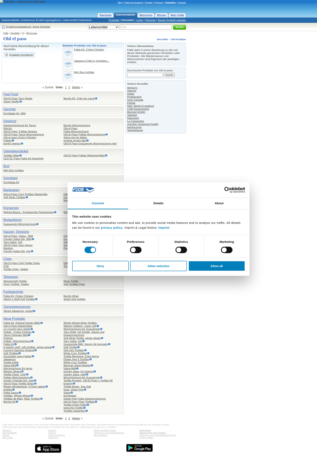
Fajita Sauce (10, 392)
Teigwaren (10, 277)
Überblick (6, 430)
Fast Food (10, 94)
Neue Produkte (14, 318)
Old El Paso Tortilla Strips (18, 383)
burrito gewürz (11, 143)
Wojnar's (132, 87)
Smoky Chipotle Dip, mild (18, 380)
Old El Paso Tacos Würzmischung (23, 134)
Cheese (8, 338)
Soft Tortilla (70, 347)
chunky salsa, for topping (78, 371)
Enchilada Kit (11, 182)
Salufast (132, 115)
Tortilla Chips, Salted (15, 269)
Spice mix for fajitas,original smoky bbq (75, 139)
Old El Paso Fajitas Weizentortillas (84, 155)
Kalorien (52, 430)
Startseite (105, 15)
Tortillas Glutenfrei (74, 410)
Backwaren (11, 190)
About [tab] (219, 203)
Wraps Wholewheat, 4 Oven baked (24, 386)
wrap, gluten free (73, 389)
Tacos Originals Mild (15, 335)
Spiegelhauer (135, 130)
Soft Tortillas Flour (74, 284)
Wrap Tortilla (70, 281)
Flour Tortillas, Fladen (16, 284)
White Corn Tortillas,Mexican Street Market (76, 364)
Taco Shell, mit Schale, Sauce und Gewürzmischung (83, 334)
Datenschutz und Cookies (152, 433)
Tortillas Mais (11, 155)
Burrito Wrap (71, 296)
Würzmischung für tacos (17, 368)
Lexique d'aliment (56, 435)
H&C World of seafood (140, 105)
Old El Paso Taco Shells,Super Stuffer (18, 100)
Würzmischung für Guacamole (81, 329)
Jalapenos (9, 359)
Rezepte (151, 20)
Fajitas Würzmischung (16, 377)
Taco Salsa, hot (72, 341)
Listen (140, 20)
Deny (100, 266)
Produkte (114, 20)
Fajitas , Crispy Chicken (17, 332)
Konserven (11, 208)
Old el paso (31, 33)
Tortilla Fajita (11, 362)
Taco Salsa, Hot (12, 242)
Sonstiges (10, 178)
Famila (131, 102)
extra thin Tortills (73, 407)
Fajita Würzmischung (76, 131)
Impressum (145, 430)
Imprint (163, 227)
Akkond (131, 90)
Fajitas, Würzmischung (17, 341)
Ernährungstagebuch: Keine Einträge (28, 26)
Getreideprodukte (16, 151)
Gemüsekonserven (17, 306)
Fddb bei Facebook (133, 2)
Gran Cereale (135, 99)
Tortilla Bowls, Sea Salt (77, 386)
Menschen (146, 15)
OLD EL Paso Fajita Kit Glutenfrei (23, 158)
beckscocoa (134, 127)
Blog (120, 2)
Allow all (216, 266)
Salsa (66, 392)
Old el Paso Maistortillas (17, 325)
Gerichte (9, 109)
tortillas (7, 389)
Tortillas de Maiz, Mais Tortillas (21, 398)
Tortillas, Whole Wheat (16, 395)
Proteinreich (134, 96)
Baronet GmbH (136, 112)
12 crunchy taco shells (16, 329)
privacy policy (112, 227)
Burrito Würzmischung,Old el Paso (77, 127)
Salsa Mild (9, 365)
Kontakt (148, 2)
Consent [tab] (98, 203)
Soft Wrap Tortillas (14, 197)
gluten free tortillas (74, 299)
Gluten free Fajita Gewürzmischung (84, 398)
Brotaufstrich (12, 220)
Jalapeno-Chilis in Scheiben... (92, 60)
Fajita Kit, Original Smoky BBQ (21, 322)
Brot (6, 166)
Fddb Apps (53, 437)
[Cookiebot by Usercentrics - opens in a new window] (227, 190)
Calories (52, 433)
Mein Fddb (177, 15)
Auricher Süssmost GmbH (142, 124)
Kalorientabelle (125, 14)
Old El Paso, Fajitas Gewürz (20, 131)
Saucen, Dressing (16, 232)
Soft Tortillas (10, 353)
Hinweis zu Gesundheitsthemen (109, 433)
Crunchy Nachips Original (18, 350)
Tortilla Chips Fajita (74, 404)
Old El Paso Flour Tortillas (78, 401)
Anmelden (170, 2)
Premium (158, 2)
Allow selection (158, 266)
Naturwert (133, 118)
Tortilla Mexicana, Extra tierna (81, 356)
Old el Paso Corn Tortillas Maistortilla (25, 194)
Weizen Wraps (12, 371)
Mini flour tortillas (84, 72)
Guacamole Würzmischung (19, 224)
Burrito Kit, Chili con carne (79, 98)
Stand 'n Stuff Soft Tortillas (19, 299)
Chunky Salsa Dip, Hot (17, 251)
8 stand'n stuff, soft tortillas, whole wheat (27, 347)
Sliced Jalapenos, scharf (18, 311)
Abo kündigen (100, 435)
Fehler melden (146, 437)
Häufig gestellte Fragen (105, 430)
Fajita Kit (8, 344)
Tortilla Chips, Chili (14, 374)
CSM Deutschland (138, 109)
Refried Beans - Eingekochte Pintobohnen (28, 212)
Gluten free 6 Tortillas (76, 359)
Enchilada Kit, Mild (14, 113)
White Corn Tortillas (75, 353)
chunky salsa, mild (74, 374)
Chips (7, 259)
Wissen (161, 15)
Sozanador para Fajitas (17, 356)
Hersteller (128, 20)
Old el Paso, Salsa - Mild (18, 236)
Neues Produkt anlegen (172, 20)
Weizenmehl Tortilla (15, 281)
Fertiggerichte (13, 292)
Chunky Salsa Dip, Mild (17, 239)
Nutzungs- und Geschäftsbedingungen (157, 435)
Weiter (76, 87)
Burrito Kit (9, 401)
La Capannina (135, 121)
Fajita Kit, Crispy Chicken (89, 49)
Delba (130, 93)
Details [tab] (158, 203)
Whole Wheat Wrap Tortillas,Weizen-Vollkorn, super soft (80, 324)
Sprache (182, 2)
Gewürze (9, 121)
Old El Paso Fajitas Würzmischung (84, 134)
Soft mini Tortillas (73, 350)
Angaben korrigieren (21, 54)
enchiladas (69, 395)
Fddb (5, 33)
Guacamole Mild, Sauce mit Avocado (85, 344)
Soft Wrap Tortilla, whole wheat (81, 338)
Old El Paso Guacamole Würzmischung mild (89, 143)
